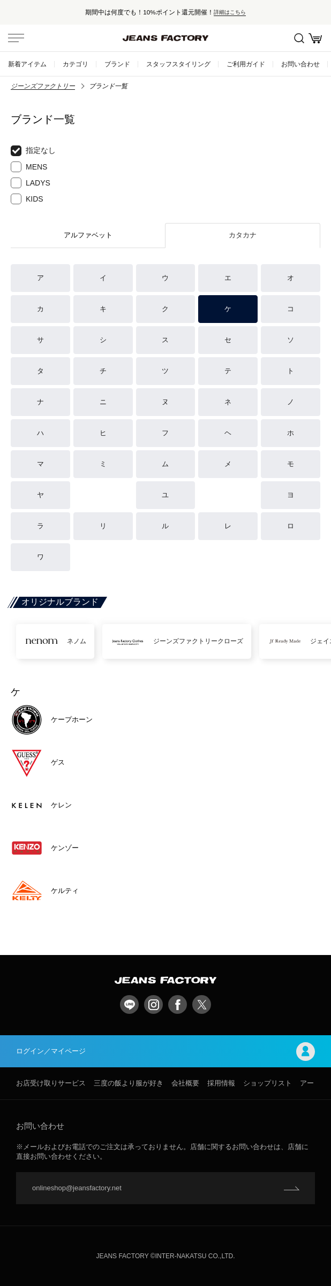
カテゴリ (75, 63)
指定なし (33, 150)
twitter (201, 1004)
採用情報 (221, 1083)
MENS (29, 166)
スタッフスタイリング (178, 63)
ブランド (117, 63)
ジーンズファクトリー (43, 86)
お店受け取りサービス (51, 1083)
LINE (129, 1004)
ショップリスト (267, 1083)
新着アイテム (27, 63)
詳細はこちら (230, 12)
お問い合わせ (300, 63)
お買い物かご (315, 38)
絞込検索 (299, 38)
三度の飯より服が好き (128, 1083)
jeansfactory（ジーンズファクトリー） (165, 38)
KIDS (27, 199)
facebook (177, 1004)
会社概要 (185, 1083)
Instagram (153, 1004)
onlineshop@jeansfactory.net (77, 1188)
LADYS (30, 183)
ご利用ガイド (246, 63)
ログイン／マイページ (165, 1051)
